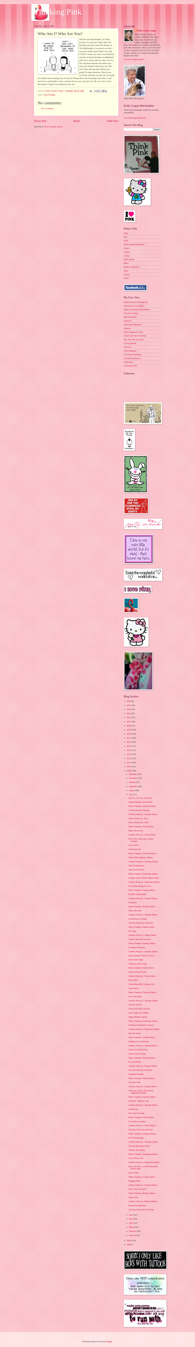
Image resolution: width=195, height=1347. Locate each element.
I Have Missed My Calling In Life (141, 984)
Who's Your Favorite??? (137, 1189)
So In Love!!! (133, 845)
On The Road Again (136, 1138)
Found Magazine (130, 351)
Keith (126, 241)
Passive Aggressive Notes (133, 332)
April (131, 1223)
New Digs (132, 931)
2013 (129, 754)
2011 (129, 763)
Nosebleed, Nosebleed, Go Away (141, 1025)
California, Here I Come (137, 964)
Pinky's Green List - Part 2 (138, 818)
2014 (129, 750)
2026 (129, 701)
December (133, 774)
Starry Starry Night (135, 960)
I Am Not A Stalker (131, 313)
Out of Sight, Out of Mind (138, 1013)
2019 (129, 730)
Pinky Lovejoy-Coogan (146, 31)
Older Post (112, 120)
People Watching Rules (137, 1206)
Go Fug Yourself (130, 343)
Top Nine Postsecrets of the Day (140, 923)
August (132, 790)
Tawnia (126, 275)
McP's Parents (129, 260)
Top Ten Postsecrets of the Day (140, 1070)
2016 (129, 742)
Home (76, 120)
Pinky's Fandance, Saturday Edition (142, 806)
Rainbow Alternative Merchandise (137, 310)
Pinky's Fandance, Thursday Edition (142, 853)
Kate (125, 237)
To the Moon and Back (137, 1121)
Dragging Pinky (134, 1181)
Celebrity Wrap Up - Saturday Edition (142, 814)
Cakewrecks (128, 362)
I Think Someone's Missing (138, 810)
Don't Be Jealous (134, 1033)
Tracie (126, 278)
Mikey (126, 263)
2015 (129, 746)
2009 (129, 771)
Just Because (133, 1109)
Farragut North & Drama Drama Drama (143, 878)
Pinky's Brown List (135, 831)
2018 (129, 734)
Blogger (109, 1342)
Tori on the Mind (134, 997)
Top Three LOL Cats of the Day (140, 1130)
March (131, 1227)
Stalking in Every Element (138, 1041)
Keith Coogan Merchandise (134, 244)
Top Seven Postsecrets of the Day (141, 1210)
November (133, 778)
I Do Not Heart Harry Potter (139, 1146)
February (132, 1231)
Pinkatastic (132, 902)
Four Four (128, 347)
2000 (129, 1245)
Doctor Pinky (133, 1173)
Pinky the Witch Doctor (137, 972)
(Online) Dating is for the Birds (140, 802)
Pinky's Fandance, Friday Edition (141, 827)
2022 (129, 717)
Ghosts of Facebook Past (137, 1050)
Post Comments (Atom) (53, 127)
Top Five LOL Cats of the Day (140, 798)
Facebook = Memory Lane (138, 1101)
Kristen (126, 248)
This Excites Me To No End (139, 1009)
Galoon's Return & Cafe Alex (139, 939)
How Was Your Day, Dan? (134, 340)
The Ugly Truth (134, 1082)
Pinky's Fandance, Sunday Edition (141, 927)
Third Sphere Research (132, 325)
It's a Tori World (134, 1062)
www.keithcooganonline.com (135, 118)
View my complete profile (134, 59)
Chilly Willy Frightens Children (140, 857)
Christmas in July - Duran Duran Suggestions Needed (140, 1092)
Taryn (126, 271)
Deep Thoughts (49, 95)
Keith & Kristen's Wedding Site (136, 302)
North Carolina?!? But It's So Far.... (142, 956)
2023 (129, 713)
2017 (129, 738)
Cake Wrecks (133, 988)
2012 (129, 758)
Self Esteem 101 (134, 849)
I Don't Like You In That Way (135, 336)
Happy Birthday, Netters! (138, 1017)
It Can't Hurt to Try (135, 1158)
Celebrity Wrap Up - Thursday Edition (143, 862)
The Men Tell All (135, 1005)
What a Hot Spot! (135, 911)
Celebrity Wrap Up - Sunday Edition (142, 935)
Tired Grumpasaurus (136, 866)
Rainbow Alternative (132, 267)
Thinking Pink (58, 11)
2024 (129, 709)
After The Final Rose (136, 870)
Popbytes (127, 328)
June (131, 1215)
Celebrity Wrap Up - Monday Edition (142, 915)
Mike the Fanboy (130, 317)
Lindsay (127, 252)
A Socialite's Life (130, 366)
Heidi (126, 233)
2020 (129, 726)
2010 (129, 767)
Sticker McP (133, 980)
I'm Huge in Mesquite (136, 947)
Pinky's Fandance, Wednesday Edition (142, 874)
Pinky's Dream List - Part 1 (138, 822)
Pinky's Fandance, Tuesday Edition (141, 890)
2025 (129, 705)
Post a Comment (47, 108)
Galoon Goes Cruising (136, 1054)
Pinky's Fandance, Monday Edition (141, 907)
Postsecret (128, 321)
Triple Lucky (133, 1197)
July (130, 795)
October (132, 782)
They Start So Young (136, 1113)
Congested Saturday (136, 1074)
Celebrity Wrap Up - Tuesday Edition (142, 898)
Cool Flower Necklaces (133, 355)
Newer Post (40, 120)
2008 (129, 1241)
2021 (129, 722)
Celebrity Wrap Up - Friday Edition (142, 835)
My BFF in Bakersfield (137, 894)
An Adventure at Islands (137, 919)
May (131, 1219)
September (133, 786)
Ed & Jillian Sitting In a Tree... (140, 886)
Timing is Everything (136, 1150)
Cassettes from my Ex (132, 358)
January (132, 1235)
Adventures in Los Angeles (134, 306)
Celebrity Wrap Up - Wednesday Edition (143, 882)
